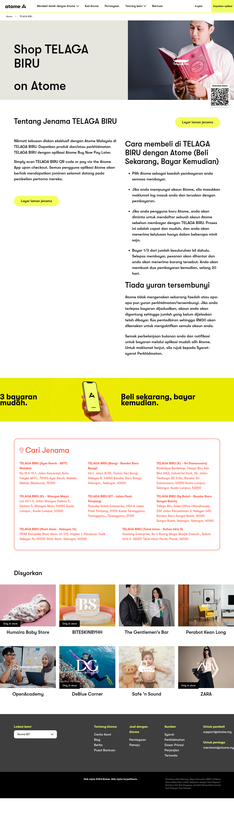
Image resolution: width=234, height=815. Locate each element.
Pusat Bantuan (104, 750)
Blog (97, 739)
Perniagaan (112, 6)
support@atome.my (217, 732)
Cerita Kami (102, 734)
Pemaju (134, 745)
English (199, 6)
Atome (9, 16)
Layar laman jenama (36, 201)
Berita (98, 745)
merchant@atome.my (218, 747)
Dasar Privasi (174, 745)
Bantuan (157, 6)
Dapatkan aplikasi (222, 6)
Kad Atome (92, 6)
